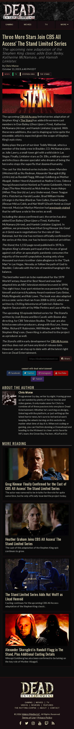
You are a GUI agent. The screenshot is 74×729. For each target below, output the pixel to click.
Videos (24, 705)
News (7, 74)
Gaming (28, 702)
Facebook (14, 373)
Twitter (29, 373)
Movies (39, 702)
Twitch (37, 379)
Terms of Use (29, 717)
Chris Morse (12, 65)
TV (16, 74)
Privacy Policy (44, 717)
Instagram (45, 373)
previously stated (59, 207)
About (43, 708)
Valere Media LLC (31, 714)
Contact (55, 708)
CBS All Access (28, 116)
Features (48, 705)
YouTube (60, 373)
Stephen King (28, 74)
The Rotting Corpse (25, 708)
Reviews (35, 705)
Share (65, 358)
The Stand (45, 74)
